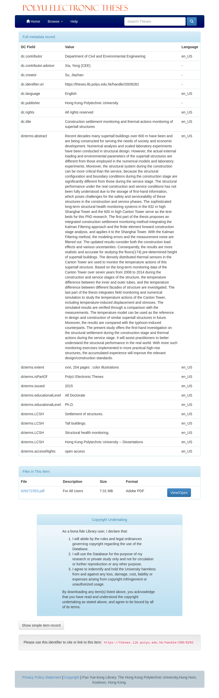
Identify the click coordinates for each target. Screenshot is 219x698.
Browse (55, 21)
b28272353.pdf (32, 491)
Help (74, 21)
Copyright (71, 677)
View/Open (179, 493)
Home (33, 21)
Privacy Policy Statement (41, 677)
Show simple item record (41, 625)
